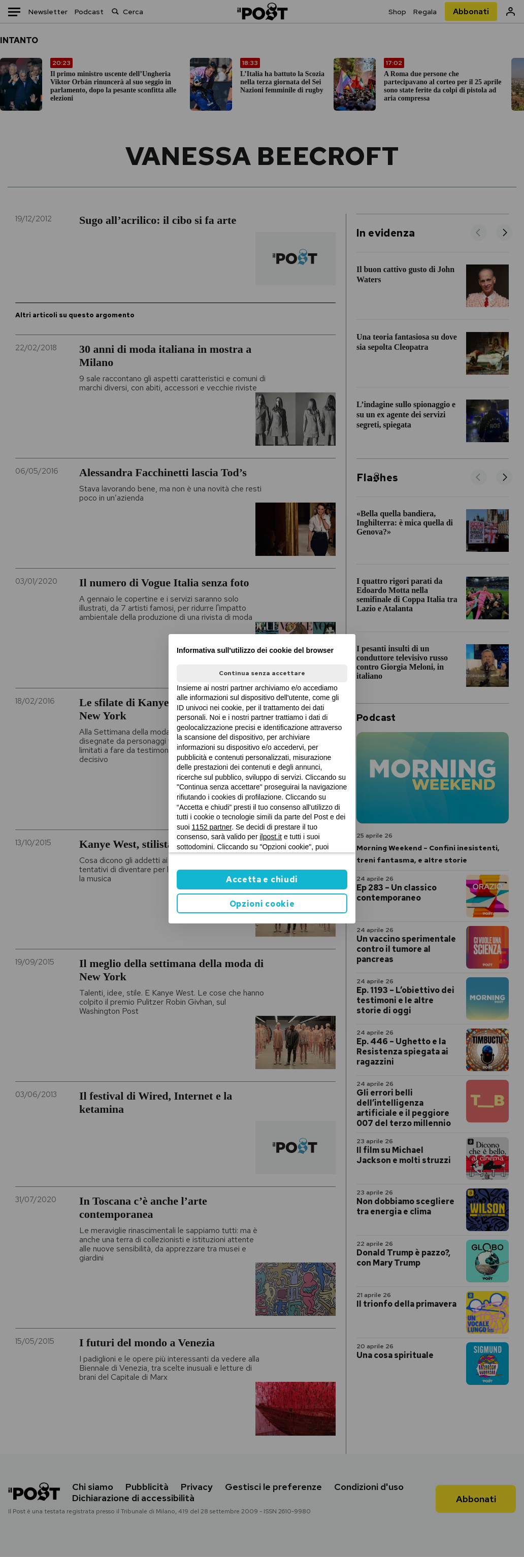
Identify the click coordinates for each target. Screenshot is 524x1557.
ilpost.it (270, 837)
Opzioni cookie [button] (262, 904)
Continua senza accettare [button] (262, 673)
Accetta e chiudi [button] (262, 879)
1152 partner (212, 827)
